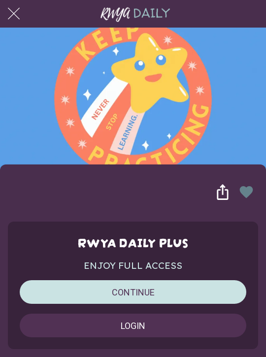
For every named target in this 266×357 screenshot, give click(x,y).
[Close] (14, 14)
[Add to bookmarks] (246, 192)
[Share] (222, 192)
